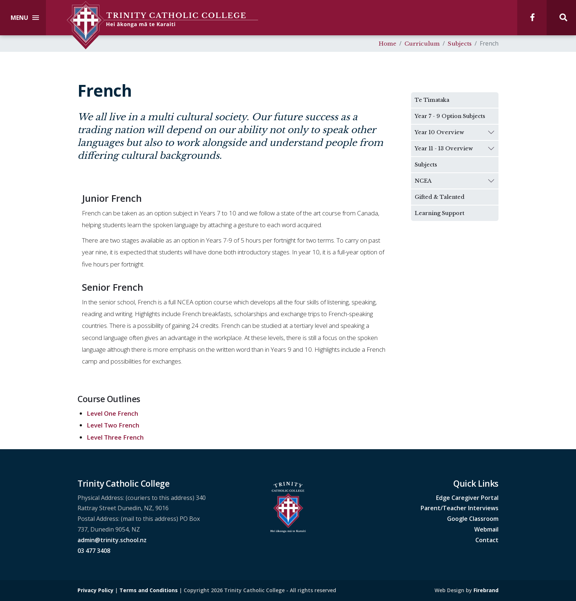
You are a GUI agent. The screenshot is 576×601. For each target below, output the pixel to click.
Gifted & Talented (439, 197)
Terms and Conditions (148, 590)
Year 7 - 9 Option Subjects (450, 116)
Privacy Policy (96, 590)
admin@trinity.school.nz (112, 540)
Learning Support (439, 213)
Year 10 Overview (439, 132)
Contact (486, 540)
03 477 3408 (94, 551)
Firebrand (486, 590)
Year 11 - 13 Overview (444, 148)
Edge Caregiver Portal (467, 498)
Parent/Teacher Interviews (459, 508)
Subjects (426, 164)
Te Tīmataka (432, 100)
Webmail (486, 529)
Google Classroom (472, 519)
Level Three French (115, 437)
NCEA (423, 181)
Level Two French (113, 425)
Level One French (112, 413)
